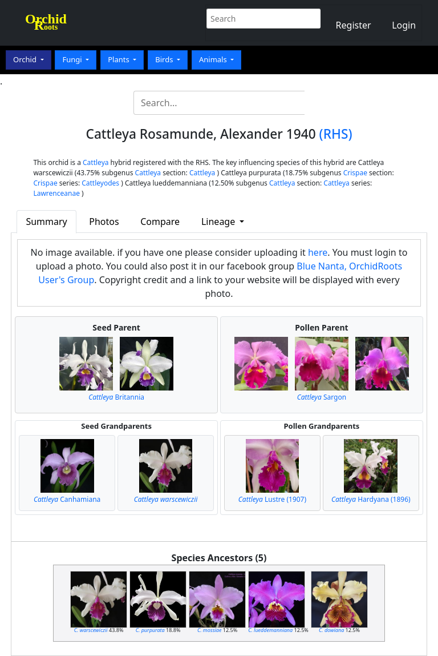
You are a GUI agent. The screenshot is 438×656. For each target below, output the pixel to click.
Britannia (116, 397)
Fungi (73, 59)
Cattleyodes (100, 183)
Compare (160, 221)
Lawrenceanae (56, 193)
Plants (119, 59)
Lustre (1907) (272, 499)
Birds (165, 59)
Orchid (25, 59)
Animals (214, 59)
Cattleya (95, 162)
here (317, 252)
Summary (46, 221)
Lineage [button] (219, 221)
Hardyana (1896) (371, 499)
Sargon (321, 397)
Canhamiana (67, 499)
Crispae (355, 173)
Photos (104, 221)
